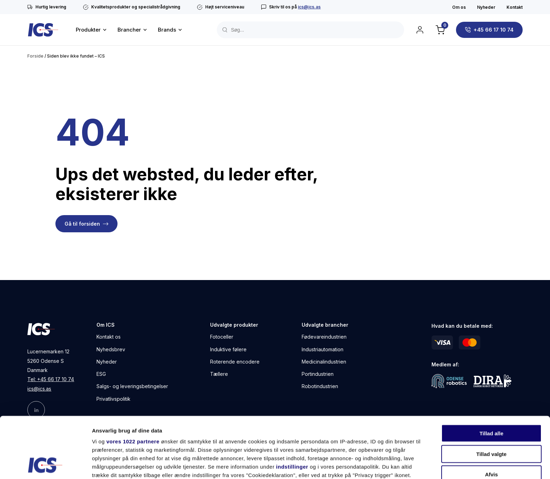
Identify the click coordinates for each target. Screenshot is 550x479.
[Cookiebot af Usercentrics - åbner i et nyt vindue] (45, 465)
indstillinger (292, 410)
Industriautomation (322, 349)
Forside (35, 56)
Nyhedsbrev (110, 349)
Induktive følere (228, 349)
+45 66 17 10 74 (494, 29)
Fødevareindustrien (324, 337)
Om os (459, 7)
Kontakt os (108, 337)
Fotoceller (221, 337)
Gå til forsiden (82, 224)
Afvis (491, 417)
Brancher (129, 29)
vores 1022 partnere (132, 384)
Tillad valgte (491, 397)
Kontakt (515, 7)
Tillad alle (491, 376)
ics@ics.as (309, 6)
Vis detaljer (364, 465)
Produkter (88, 29)
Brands (167, 29)
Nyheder (486, 7)
